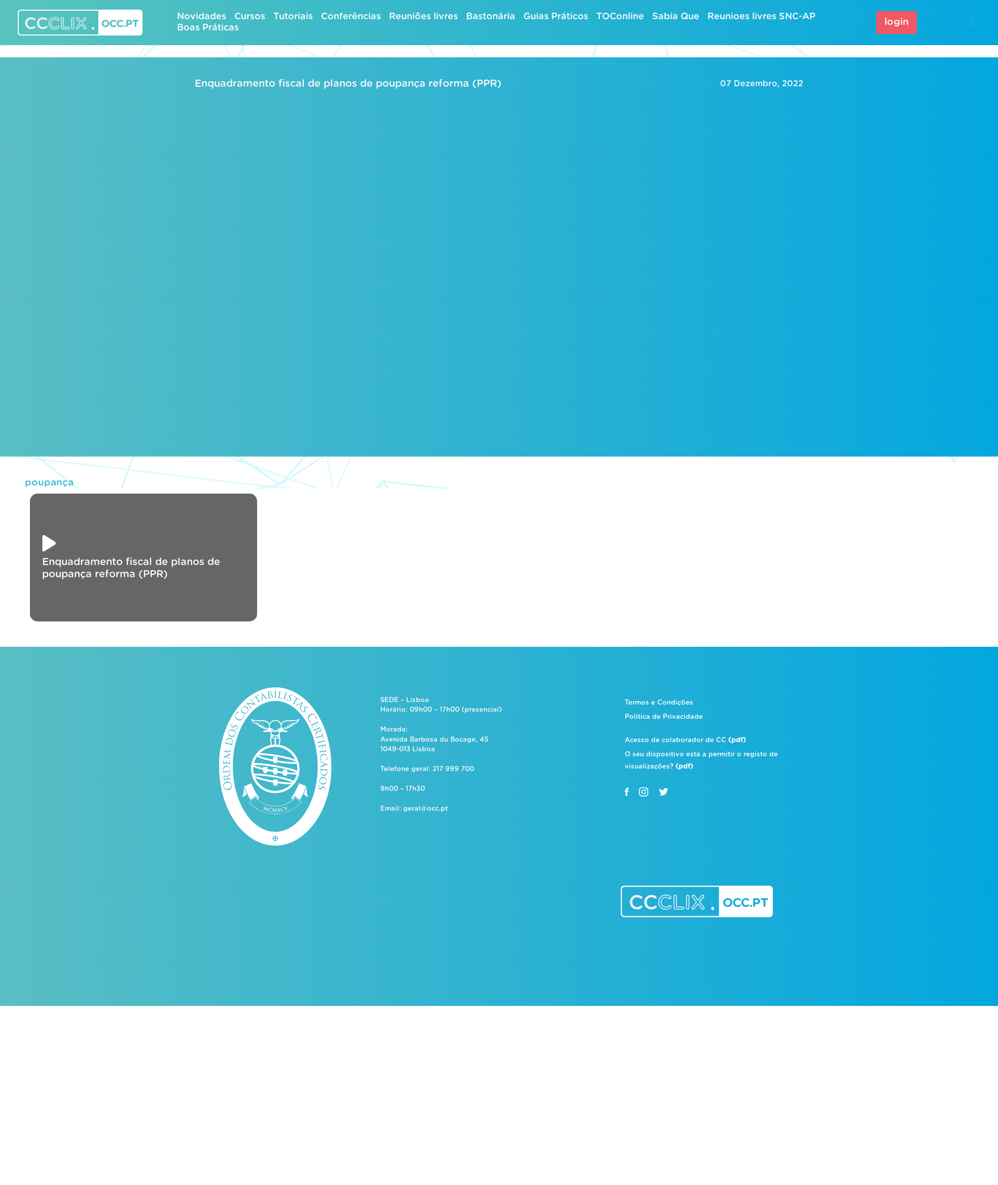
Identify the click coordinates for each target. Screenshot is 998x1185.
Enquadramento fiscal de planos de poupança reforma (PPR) (348, 84)
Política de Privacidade (664, 717)
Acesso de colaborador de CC (685, 740)
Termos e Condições (659, 703)
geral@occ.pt (425, 809)
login (896, 22)
